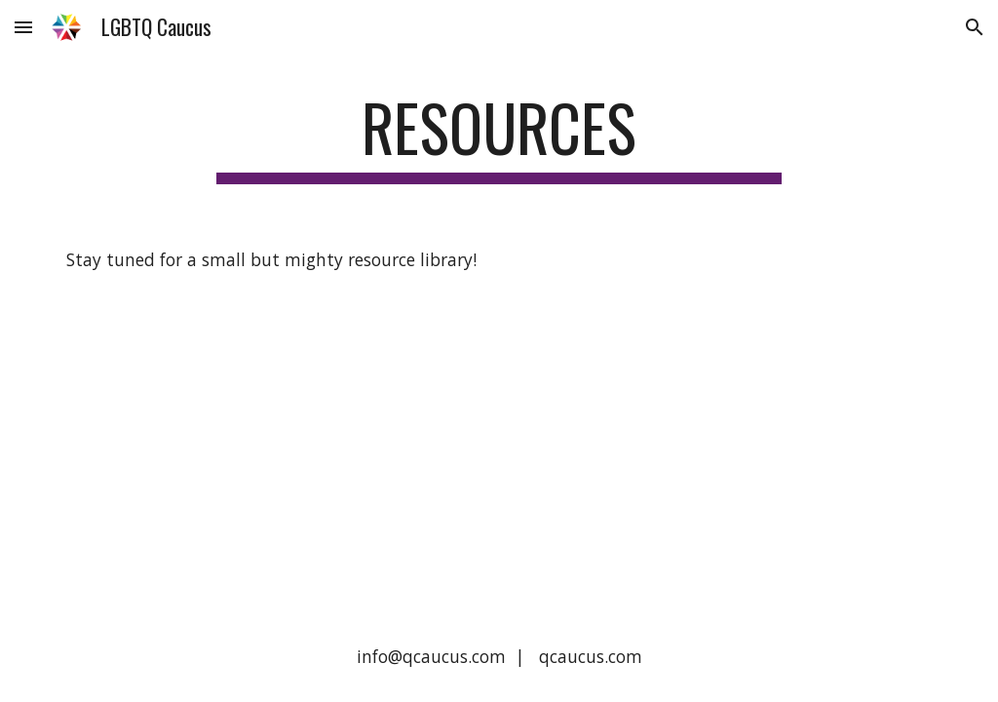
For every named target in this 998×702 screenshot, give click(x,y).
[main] (498, 137)
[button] (23, 27)
